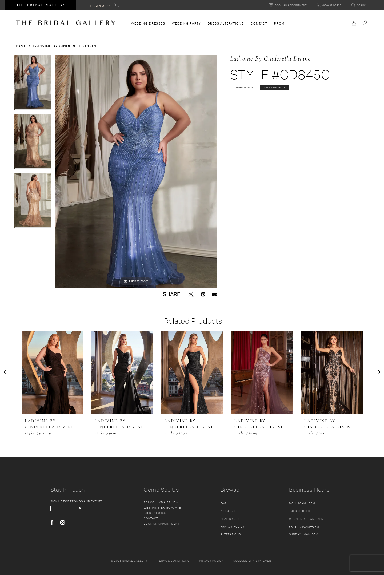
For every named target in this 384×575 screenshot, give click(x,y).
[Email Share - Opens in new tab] (214, 294)
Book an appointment (161, 523)
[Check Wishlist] (364, 22)
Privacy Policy (233, 526)
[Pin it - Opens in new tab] (203, 294)
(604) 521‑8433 (155, 512)
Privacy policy (211, 560)
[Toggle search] (359, 5)
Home (20, 45)
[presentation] (52, 372)
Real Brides (230, 518)
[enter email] (80, 510)
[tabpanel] (32, 84)
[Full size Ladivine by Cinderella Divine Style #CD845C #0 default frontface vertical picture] (136, 171)
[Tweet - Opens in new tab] (191, 294)
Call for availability (306, 91)
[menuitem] (148, 23)
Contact (151, 518)
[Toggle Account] (354, 22)
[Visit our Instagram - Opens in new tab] (62, 526)
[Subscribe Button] (104, 510)
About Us (228, 511)
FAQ (224, 503)
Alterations (231, 534)
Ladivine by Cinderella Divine (66, 45)
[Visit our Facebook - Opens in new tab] (51, 526)
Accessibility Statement (253, 560)
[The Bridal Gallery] (65, 22)
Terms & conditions (173, 560)
